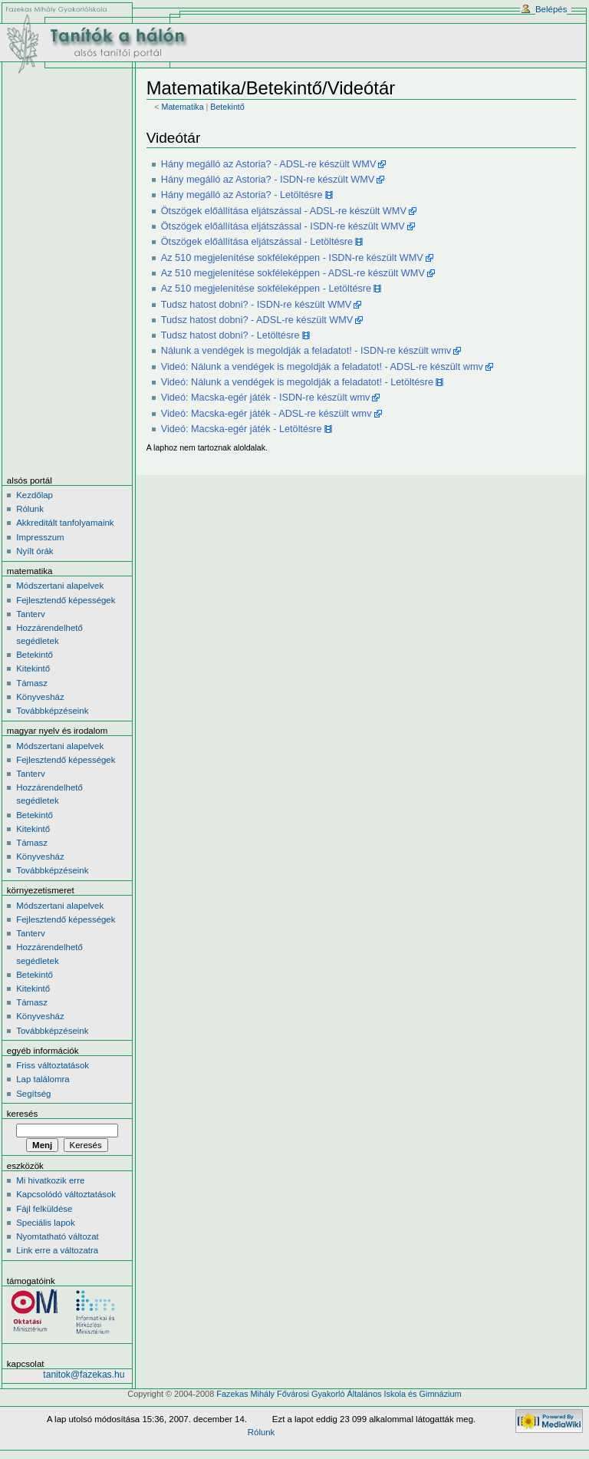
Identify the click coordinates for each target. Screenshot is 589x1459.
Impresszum (40, 537)
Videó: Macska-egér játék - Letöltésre (241, 429)
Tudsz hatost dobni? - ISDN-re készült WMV (256, 304)
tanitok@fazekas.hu (83, 1374)
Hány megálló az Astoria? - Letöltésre (242, 195)
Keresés (22, 1113)
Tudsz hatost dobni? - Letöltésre (230, 335)
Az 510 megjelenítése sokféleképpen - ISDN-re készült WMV (292, 258)
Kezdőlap (34, 495)
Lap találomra (42, 1079)
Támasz (32, 683)
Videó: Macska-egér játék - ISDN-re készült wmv (265, 397)
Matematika (183, 106)
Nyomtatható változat (57, 1236)
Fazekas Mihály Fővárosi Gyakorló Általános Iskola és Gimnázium (338, 1393)
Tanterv (30, 614)
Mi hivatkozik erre (50, 1180)
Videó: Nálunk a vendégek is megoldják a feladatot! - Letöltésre (297, 382)
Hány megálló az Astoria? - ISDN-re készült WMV (268, 179)
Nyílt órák (34, 551)
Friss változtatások (52, 1065)
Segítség (33, 1093)
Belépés (551, 9)
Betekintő (227, 106)
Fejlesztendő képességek (65, 600)
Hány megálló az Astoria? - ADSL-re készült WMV (269, 164)
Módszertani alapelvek (60, 585)
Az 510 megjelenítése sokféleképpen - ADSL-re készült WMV (293, 273)
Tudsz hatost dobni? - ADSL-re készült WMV (257, 320)
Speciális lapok (45, 1222)
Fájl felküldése (44, 1208)
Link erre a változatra (57, 1250)
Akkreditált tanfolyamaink (65, 522)
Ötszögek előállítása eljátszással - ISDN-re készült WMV (283, 226)
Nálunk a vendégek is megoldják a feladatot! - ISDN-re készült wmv (306, 350)
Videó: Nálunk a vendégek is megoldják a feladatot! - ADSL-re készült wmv (322, 366)
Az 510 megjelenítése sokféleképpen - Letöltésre (266, 288)
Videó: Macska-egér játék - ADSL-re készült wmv (266, 413)
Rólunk (30, 508)
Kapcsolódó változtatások (66, 1194)
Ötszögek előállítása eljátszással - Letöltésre (257, 241)
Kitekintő (33, 668)
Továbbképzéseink (52, 710)
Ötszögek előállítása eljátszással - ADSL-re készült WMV (283, 211)
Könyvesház (40, 696)
